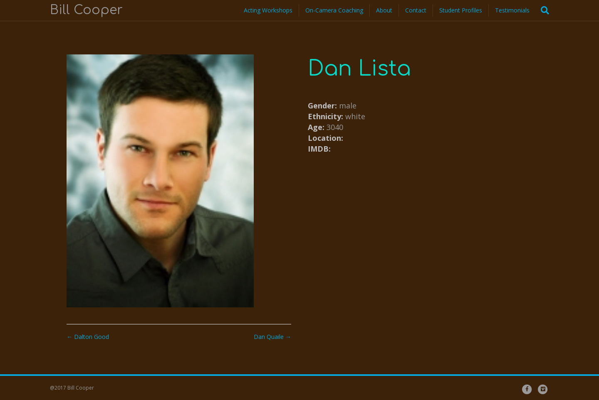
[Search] (542, 10)
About (384, 10)
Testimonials (512, 10)
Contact (415, 10)
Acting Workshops (268, 10)
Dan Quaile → (272, 337)
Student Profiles (460, 10)
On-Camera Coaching (334, 10)
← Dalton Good (88, 337)
